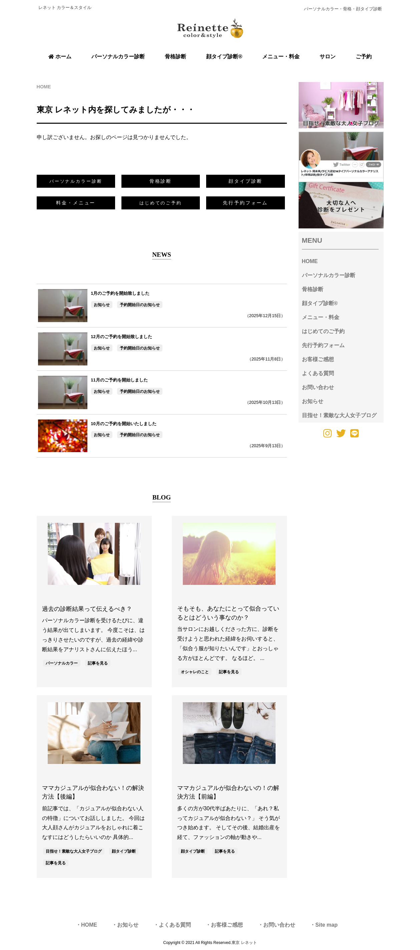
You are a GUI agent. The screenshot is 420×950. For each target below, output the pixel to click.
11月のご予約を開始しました (119, 379)
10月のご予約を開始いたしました (123, 423)
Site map (326, 925)
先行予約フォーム (245, 202)
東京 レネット (244, 942)
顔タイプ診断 (245, 181)
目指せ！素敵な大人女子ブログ (74, 851)
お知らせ (102, 304)
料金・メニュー (75, 202)
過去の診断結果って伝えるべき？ (87, 609)
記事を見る (98, 663)
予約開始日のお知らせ (140, 304)
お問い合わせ (318, 387)
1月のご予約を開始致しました (120, 293)
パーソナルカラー (62, 663)
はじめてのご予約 (323, 331)
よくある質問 (318, 373)
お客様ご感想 (318, 359)
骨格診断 (160, 181)
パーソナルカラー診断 (328, 275)
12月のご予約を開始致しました (121, 336)
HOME (310, 261)
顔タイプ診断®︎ (320, 303)
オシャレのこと (195, 672)
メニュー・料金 (320, 317)
